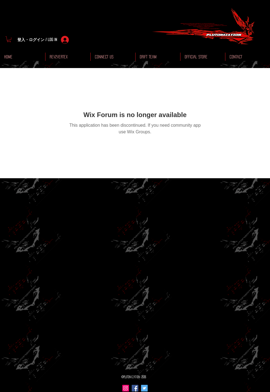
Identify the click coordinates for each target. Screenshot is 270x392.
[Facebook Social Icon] (135, 388)
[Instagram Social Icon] (125, 388)
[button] (9, 39)
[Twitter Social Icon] (144, 388)
